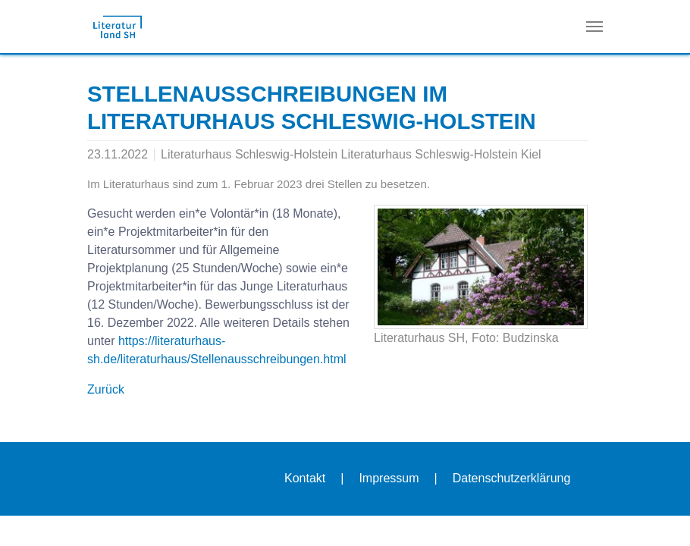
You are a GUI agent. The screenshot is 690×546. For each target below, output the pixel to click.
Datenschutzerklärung (512, 478)
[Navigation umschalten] (594, 26)
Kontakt (304, 478)
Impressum (389, 478)
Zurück (105, 389)
